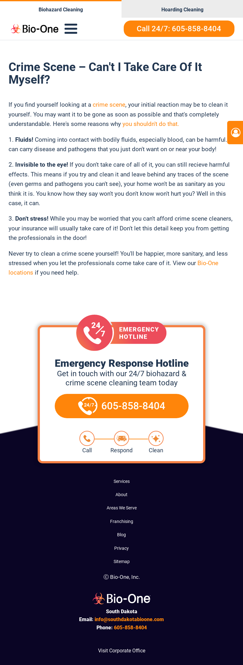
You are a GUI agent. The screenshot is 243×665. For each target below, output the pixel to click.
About (121, 494)
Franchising (121, 521)
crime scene (108, 104)
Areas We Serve (122, 507)
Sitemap (122, 561)
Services (122, 481)
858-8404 (130, 628)
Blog (121, 534)
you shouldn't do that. (150, 124)
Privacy (121, 548)
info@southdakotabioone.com (129, 619)
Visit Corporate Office (121, 651)
